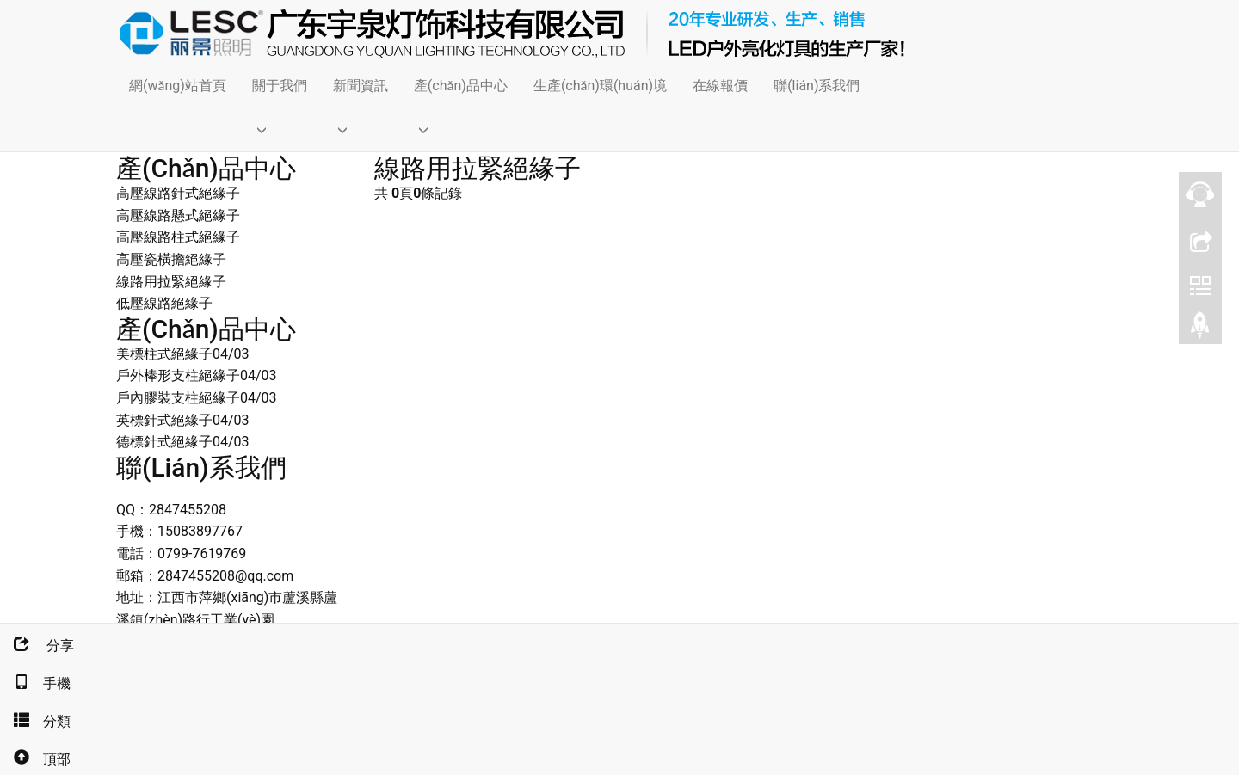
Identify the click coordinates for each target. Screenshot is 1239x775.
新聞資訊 (360, 85)
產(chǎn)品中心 (461, 85)
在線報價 (720, 85)
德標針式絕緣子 (164, 442)
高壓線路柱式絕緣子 (178, 237)
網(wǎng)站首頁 (177, 85)
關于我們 (279, 85)
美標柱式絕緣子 (164, 354)
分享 (37, 645)
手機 (35, 683)
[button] (279, 129)
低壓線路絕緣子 (164, 303)
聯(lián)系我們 (817, 85)
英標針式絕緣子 (164, 420)
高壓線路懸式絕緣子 (178, 215)
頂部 (35, 759)
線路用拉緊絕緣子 (171, 282)
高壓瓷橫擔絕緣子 (171, 259)
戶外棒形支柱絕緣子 (178, 375)
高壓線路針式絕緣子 (178, 193)
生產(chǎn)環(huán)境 (600, 85)
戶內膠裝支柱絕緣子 (178, 398)
